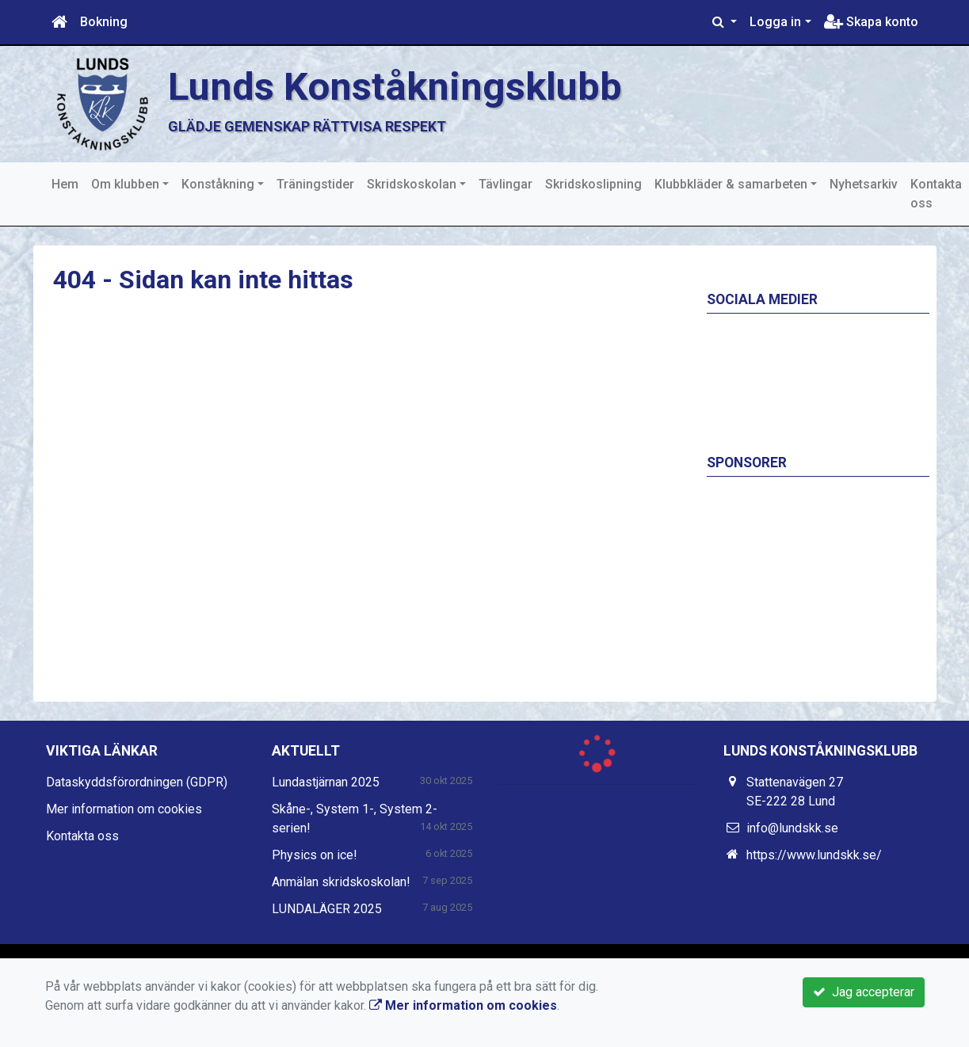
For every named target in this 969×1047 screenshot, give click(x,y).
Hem (65, 184)
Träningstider (315, 184)
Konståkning (217, 184)
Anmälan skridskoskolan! (341, 881)
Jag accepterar (863, 991)
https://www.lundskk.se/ (814, 854)
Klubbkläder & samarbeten (730, 184)
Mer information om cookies (124, 809)
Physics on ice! (314, 854)
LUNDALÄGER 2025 (327, 908)
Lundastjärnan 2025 (326, 782)
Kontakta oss (936, 194)
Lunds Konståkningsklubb (395, 86)
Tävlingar (505, 184)
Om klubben (125, 184)
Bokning (104, 21)
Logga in (775, 21)
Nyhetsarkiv (864, 184)
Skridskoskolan (411, 184)
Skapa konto (871, 21)
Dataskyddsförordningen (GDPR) (136, 782)
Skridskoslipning (593, 184)
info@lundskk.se (792, 828)
